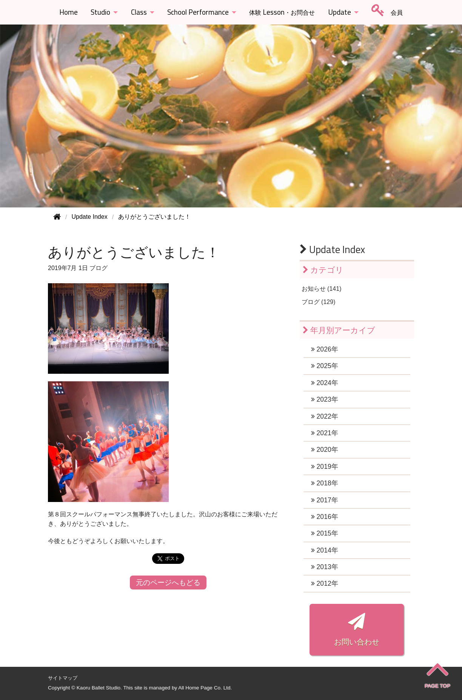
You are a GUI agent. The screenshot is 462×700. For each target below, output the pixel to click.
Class (139, 12)
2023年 (324, 399)
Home (68, 12)
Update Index (332, 249)
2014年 (324, 550)
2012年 (324, 583)
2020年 (324, 449)
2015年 (324, 533)
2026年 (324, 349)
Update (339, 12)
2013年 (324, 567)
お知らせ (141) (322, 289)
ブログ (98, 268)
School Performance (198, 12)
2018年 (324, 483)
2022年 (324, 416)
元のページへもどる (168, 582)
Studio (100, 12)
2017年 (324, 500)
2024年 (324, 383)
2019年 (324, 466)
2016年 (324, 516)
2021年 (324, 433)
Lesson (282, 12)
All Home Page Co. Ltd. (205, 688)
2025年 (324, 366)
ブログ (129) (319, 302)
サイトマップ (62, 678)
